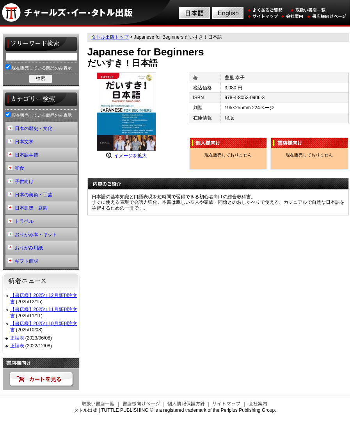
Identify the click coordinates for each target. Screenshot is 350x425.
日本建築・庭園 (31, 208)
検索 (40, 78)
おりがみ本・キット (36, 234)
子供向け (24, 181)
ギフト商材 (26, 261)
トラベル (24, 221)
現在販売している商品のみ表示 (38, 67)
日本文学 (24, 141)
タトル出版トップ (110, 37)
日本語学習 (26, 155)
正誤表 (17, 338)
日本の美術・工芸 (33, 194)
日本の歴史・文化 (33, 128)
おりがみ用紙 (29, 248)
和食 (19, 168)
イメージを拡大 (130, 155)
